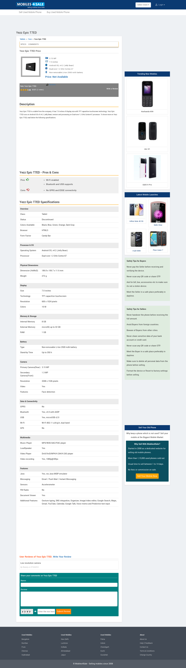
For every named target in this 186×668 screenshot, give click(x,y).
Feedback (149, 643)
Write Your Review (62, 556)
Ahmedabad (65, 651)
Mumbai (25, 643)
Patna (102, 639)
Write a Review (112, 89)
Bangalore (25, 639)
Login (160, 4)
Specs (23, 44)
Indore (102, 643)
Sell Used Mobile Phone (30, 12)
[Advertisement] (93, 22)
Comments (33, 44)
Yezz (30, 39)
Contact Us (144, 647)
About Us (143, 639)
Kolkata (64, 647)
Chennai (25, 651)
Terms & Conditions (147, 651)
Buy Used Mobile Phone (58, 12)
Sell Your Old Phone (147, 427)
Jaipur (63, 655)
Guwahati (104, 655)
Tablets (22, 39)
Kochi (102, 651)
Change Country (146, 655)
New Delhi (65, 639)
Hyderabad (26, 655)
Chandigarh (104, 647)
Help (141, 643)
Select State (143, 4)
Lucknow (64, 643)
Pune (23, 647)
